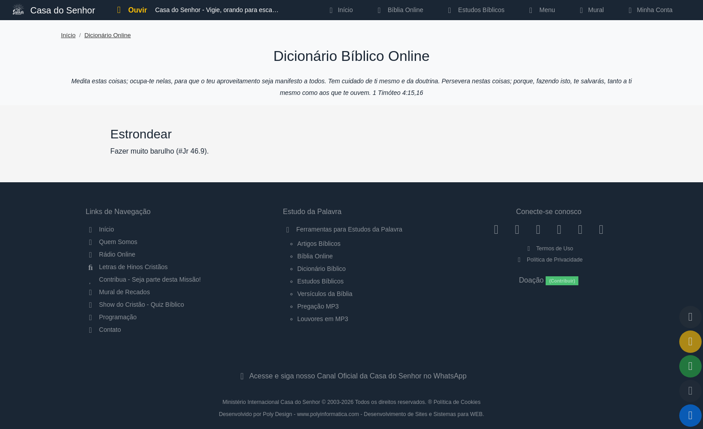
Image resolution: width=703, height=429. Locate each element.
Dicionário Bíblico (321, 268)
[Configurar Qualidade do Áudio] (690, 391)
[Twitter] (538, 229)
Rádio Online (110, 254)
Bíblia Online (398, 9)
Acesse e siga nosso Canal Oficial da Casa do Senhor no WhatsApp (351, 376)
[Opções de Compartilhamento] (690, 366)
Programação (111, 317)
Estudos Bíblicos (474, 9)
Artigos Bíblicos (318, 243)
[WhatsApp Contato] (580, 229)
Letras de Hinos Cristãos (127, 266)
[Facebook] (496, 229)
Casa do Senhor (54, 9)
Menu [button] (540, 9)
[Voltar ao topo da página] (690, 317)
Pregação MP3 (318, 306)
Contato (103, 329)
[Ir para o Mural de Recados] (690, 341)
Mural (590, 9)
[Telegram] (601, 229)
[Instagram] (517, 229)
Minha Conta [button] (649, 9)
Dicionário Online (107, 35)
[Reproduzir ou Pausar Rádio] (690, 415)
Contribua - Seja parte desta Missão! (143, 279)
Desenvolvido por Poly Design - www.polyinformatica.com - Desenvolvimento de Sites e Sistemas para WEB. (351, 414)
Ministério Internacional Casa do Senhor (271, 402)
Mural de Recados (118, 292)
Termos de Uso (549, 248)
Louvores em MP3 (322, 318)
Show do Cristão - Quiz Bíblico (135, 304)
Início (68, 35)
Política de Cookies (457, 402)
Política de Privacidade (548, 260)
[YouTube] (559, 229)
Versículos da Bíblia (324, 293)
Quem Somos (111, 241)
